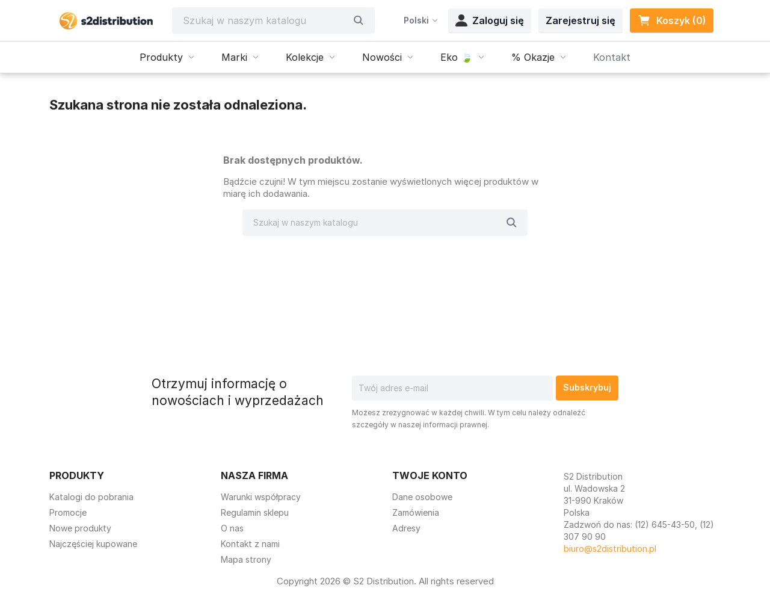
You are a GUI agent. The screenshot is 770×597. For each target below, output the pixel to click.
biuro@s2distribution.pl (610, 548)
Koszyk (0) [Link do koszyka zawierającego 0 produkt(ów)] (671, 20)
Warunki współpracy (261, 497)
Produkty (168, 57)
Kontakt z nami (250, 544)
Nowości (389, 57)
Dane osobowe (422, 497)
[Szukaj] (265, 20)
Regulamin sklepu (255, 512)
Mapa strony (246, 559)
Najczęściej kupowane (93, 544)
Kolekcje (312, 57)
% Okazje (540, 57)
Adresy (406, 528)
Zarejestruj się (580, 20)
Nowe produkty (80, 528)
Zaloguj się (489, 20)
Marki (241, 57)
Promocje (68, 512)
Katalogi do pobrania (91, 497)
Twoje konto (429, 475)
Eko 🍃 (463, 57)
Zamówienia (415, 512)
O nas (232, 528)
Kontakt (611, 57)
